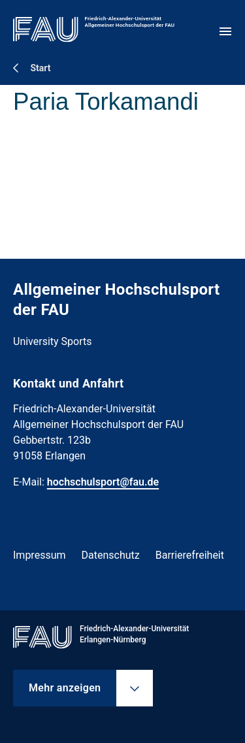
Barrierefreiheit (189, 555)
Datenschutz (111, 555)
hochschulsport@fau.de (103, 482)
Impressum (39, 555)
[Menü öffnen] (225, 31)
